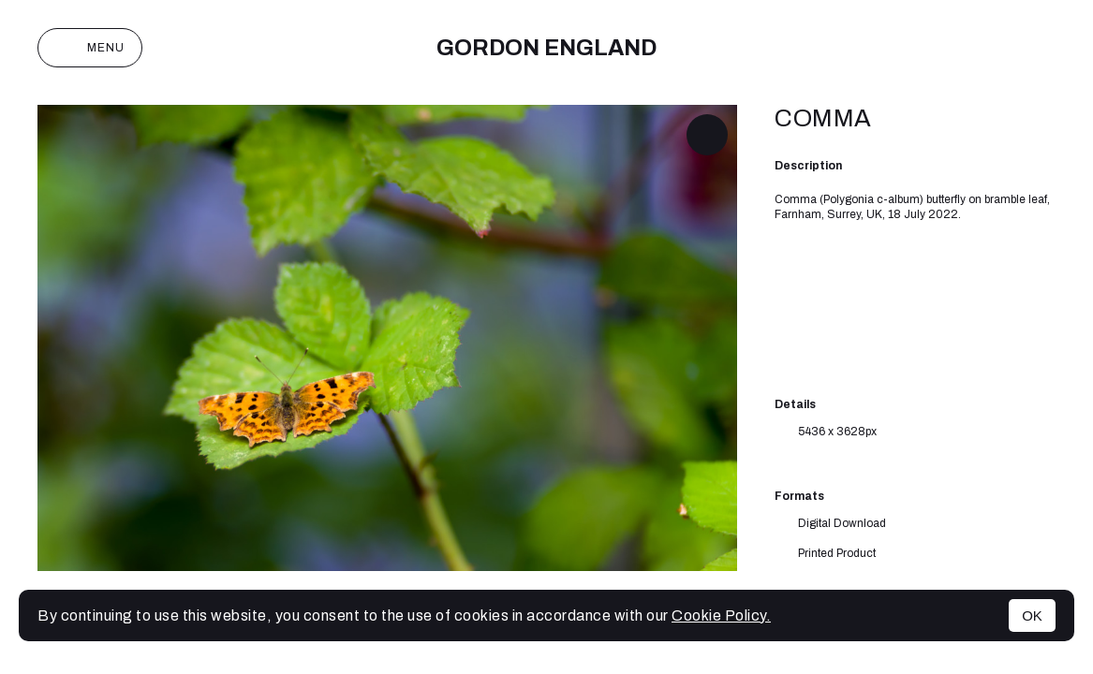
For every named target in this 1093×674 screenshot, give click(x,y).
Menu (90, 48)
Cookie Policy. (721, 615)
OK (1032, 615)
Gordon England (546, 48)
